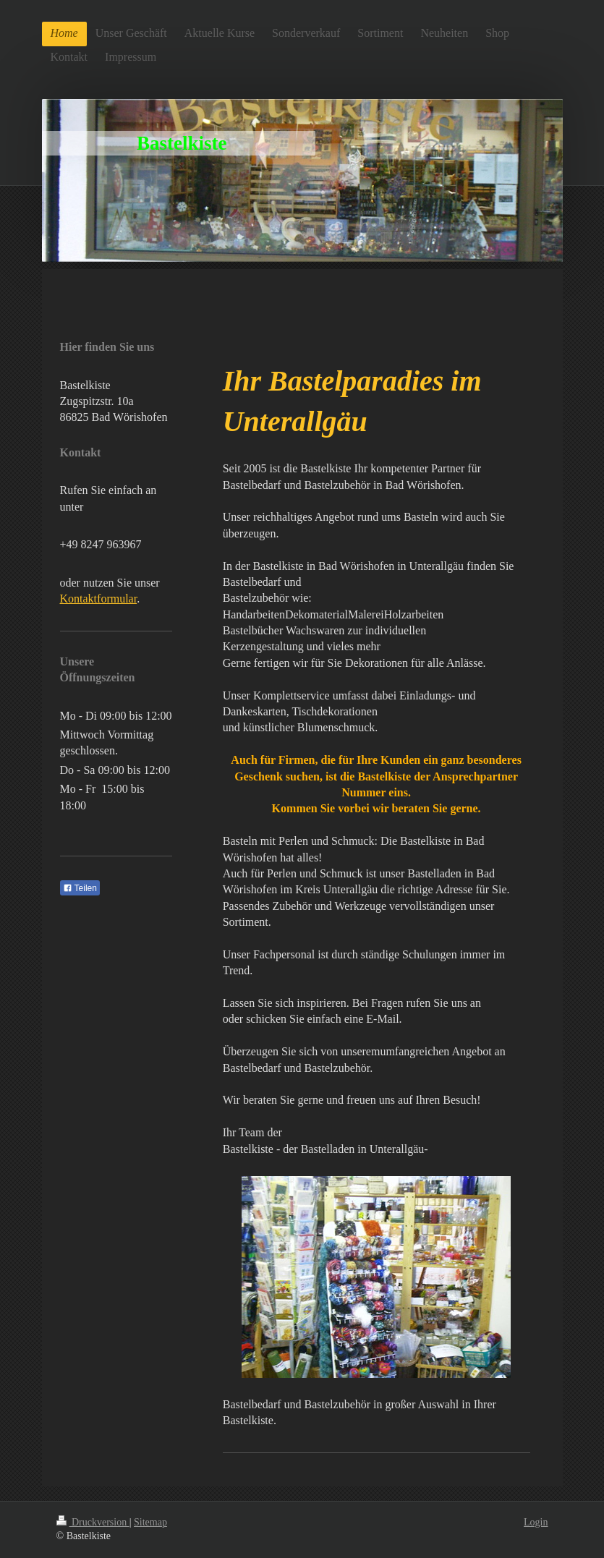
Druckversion (92, 1522)
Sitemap (150, 1522)
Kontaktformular (98, 598)
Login (536, 1522)
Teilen (80, 888)
